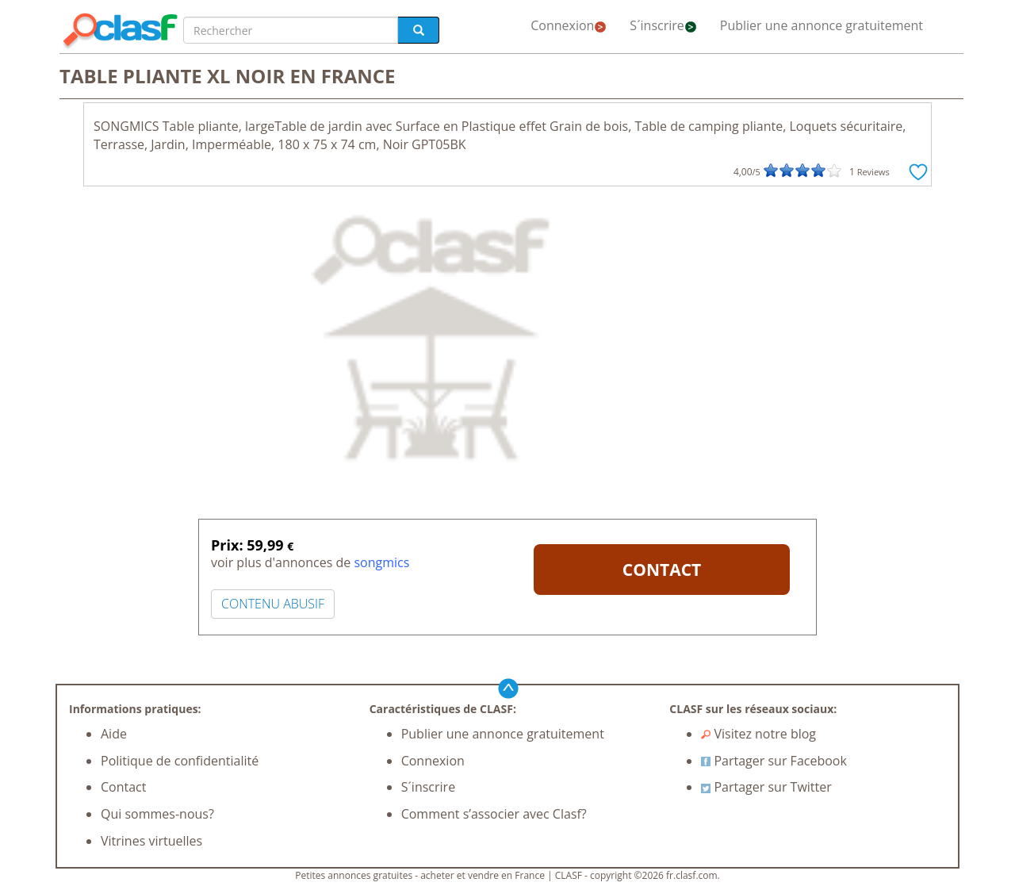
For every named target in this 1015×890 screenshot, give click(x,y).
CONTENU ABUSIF (272, 603)
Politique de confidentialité (180, 760)
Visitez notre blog (758, 733)
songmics (381, 562)
